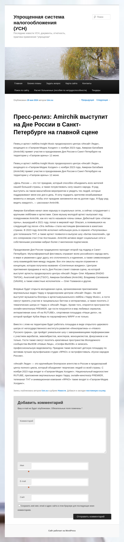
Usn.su (50, 100)
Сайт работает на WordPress (62, 531)
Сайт (22, 497)
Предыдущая (86, 100)
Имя (24, 466)
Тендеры (96, 90)
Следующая (103, 100)
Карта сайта (71, 83)
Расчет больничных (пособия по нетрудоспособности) (60, 90)
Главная (18, 83)
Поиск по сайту (21, 90)
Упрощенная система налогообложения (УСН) (39, 22)
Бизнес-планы (34, 83)
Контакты (86, 83)
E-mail (24, 482)
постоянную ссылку (96, 391)
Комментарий (26, 421)
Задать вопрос (53, 83)
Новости (62, 391)
